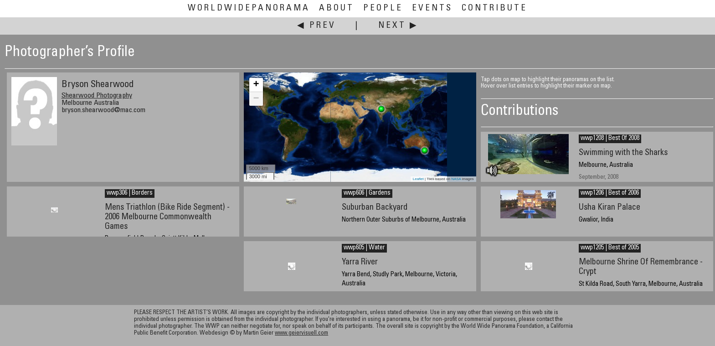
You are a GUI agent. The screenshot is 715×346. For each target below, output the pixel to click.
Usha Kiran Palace (609, 207)
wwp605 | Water (364, 248)
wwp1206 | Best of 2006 (610, 193)
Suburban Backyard (374, 207)
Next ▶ (398, 25)
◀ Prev (316, 25)
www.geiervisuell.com (301, 333)
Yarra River (360, 262)
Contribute (494, 8)
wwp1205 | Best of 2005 (610, 248)
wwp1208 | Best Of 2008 (610, 138)
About (336, 8)
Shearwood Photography (97, 95)
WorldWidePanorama (249, 8)
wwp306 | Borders (130, 193)
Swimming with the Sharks (623, 153)
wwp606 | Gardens (367, 193)
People (383, 8)
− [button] (256, 99)
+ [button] (256, 85)
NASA (456, 179)
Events (432, 8)
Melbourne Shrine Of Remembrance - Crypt (641, 267)
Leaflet (418, 179)
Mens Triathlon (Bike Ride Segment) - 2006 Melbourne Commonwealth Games (167, 217)
